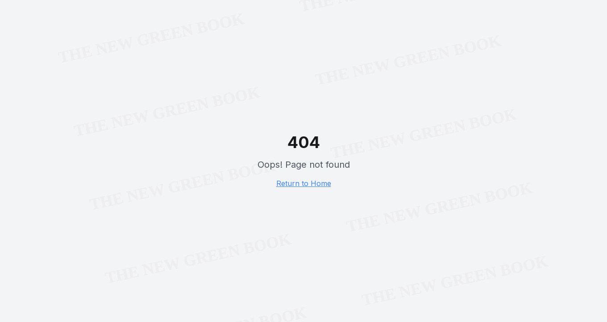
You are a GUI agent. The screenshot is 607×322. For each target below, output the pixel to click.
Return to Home (303, 183)
